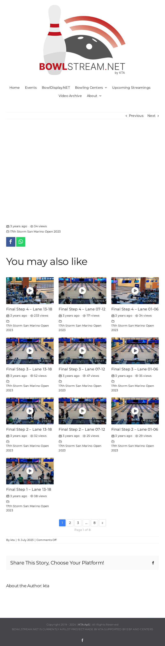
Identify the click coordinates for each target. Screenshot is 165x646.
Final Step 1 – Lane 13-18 (28, 489)
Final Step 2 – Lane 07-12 (82, 429)
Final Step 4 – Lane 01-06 (135, 309)
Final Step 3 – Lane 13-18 (29, 369)
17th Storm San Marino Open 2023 (35, 231)
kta (12, 540)
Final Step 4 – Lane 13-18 (29, 309)
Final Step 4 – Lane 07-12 (82, 309)
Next (151, 116)
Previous (136, 116)
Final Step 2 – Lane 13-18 (29, 429)
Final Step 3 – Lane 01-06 (134, 369)
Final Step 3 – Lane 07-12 (82, 369)
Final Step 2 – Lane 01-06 (134, 429)
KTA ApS (84, 624)
